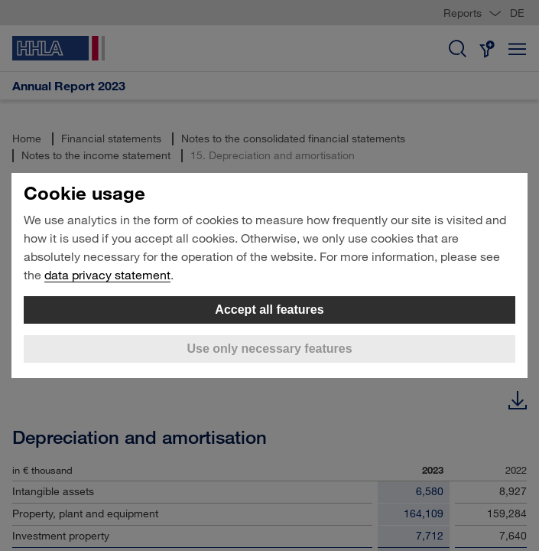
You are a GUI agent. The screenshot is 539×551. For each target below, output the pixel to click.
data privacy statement (107, 274)
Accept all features (269, 309)
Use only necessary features (269, 348)
